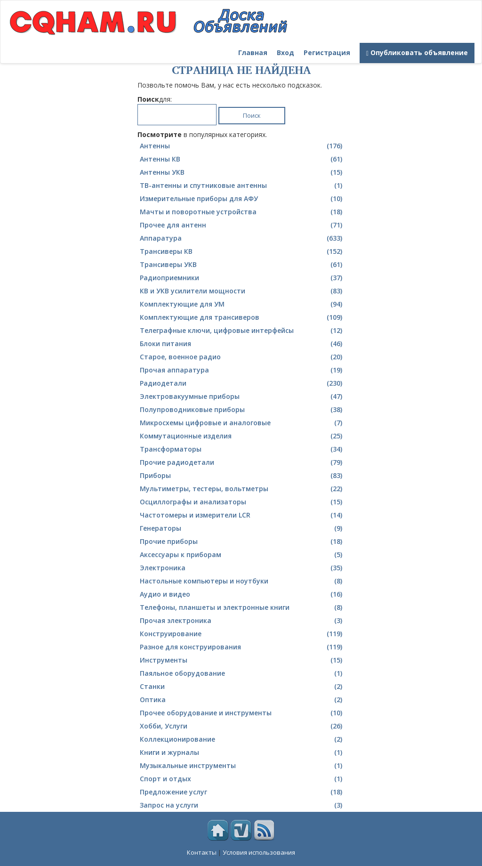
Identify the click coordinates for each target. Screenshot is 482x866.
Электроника (242, 568)
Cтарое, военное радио (242, 357)
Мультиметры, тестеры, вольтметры (242, 488)
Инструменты (242, 660)
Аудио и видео (242, 594)
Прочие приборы (242, 541)
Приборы (242, 475)
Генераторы (242, 528)
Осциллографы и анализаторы (242, 502)
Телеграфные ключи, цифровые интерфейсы (242, 330)
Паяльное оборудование (242, 673)
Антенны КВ (242, 159)
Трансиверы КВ (242, 251)
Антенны (242, 146)
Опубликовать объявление (417, 52)
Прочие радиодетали (242, 462)
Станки (242, 686)
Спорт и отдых (242, 778)
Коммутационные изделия (242, 436)
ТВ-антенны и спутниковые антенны (242, 185)
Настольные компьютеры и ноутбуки (242, 581)
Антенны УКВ (242, 172)
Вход (285, 52)
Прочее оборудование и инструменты (242, 713)
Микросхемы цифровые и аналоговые (242, 422)
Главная (252, 52)
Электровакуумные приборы (242, 396)
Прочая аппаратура (242, 370)
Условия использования (259, 852)
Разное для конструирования (242, 647)
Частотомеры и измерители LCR (242, 515)
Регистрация (327, 52)
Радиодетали (242, 383)
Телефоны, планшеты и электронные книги (242, 607)
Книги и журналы (242, 752)
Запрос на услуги (242, 805)
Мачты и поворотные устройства (242, 212)
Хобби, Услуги (242, 726)
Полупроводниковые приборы (242, 409)
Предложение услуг (242, 792)
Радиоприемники (242, 277)
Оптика (242, 699)
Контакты (202, 852)
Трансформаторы (242, 449)
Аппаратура (242, 238)
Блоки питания (242, 343)
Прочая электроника (242, 620)
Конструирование (242, 633)
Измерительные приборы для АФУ (242, 198)
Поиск (252, 115)
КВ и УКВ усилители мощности (242, 291)
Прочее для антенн (242, 225)
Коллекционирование (242, 739)
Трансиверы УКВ (242, 264)
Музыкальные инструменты (242, 765)
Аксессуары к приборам (242, 554)
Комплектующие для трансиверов (242, 317)
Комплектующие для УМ (242, 304)
